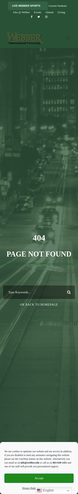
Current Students (57, 5)
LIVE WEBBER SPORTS (26, 5)
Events (37, 12)
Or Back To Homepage (39, 304)
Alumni (49, 12)
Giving (61, 12)
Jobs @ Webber (21, 12)
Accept (39, 478)
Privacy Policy (29, 488)
